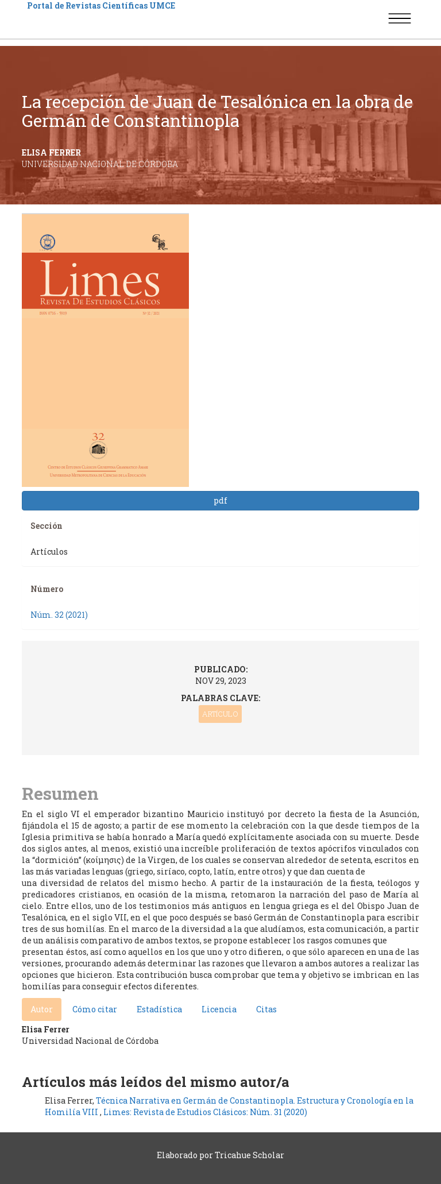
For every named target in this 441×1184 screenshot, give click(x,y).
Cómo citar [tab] (94, 1009)
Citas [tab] (266, 1009)
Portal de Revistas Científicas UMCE (101, 5)
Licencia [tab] (219, 1009)
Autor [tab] (41, 1009)
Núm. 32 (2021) (59, 614)
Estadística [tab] (159, 1009)
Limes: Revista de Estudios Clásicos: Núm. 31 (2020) (205, 1111)
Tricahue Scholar (249, 1155)
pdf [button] (220, 500)
